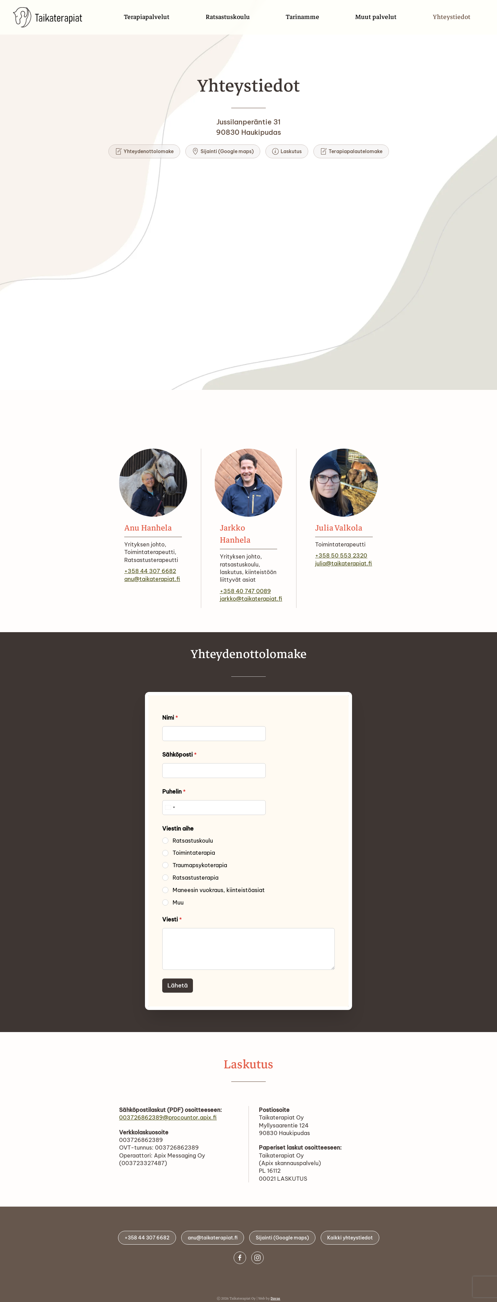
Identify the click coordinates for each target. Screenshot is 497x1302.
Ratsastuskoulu (193, 840)
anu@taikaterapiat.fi (152, 578)
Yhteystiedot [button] (451, 17)
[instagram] (259, 1258)
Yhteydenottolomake (144, 151)
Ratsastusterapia (195, 877)
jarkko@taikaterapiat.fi (251, 598)
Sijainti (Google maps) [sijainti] (223, 151)
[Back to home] (50, 17)
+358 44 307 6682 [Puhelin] (145, 1238)
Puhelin (174, 791)
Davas (275, 1298)
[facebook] (241, 1258)
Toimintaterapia (194, 852)
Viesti (172, 919)
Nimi (170, 717)
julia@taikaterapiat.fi (343, 563)
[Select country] (169, 807)
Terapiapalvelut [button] (146, 17)
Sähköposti (179, 754)
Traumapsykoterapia (200, 865)
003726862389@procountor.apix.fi (168, 1117)
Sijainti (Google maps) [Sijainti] (280, 1238)
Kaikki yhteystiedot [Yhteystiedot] (348, 1238)
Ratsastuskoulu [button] (228, 17)
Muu (178, 902)
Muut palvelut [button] (376, 17)
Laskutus (287, 151)
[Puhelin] (214, 807)
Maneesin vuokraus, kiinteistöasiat (219, 890)
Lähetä (177, 985)
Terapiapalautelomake (351, 151)
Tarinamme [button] (302, 17)
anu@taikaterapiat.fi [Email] (210, 1238)
